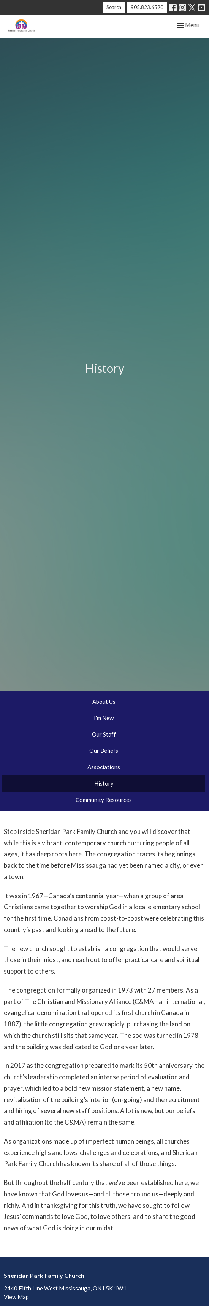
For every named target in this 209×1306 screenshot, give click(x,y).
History (104, 783)
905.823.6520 (147, 7)
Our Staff (104, 734)
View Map (16, 1296)
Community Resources (104, 799)
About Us (104, 701)
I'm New (104, 717)
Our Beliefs (103, 750)
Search (113, 7)
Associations (103, 767)
